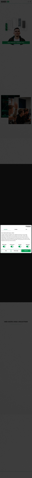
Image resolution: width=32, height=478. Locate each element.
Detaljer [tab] (16, 229)
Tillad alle (26, 250)
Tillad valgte (16, 250)
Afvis (6, 250)
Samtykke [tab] (5, 229)
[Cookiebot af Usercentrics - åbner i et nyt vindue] (26, 226)
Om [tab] (26, 229)
